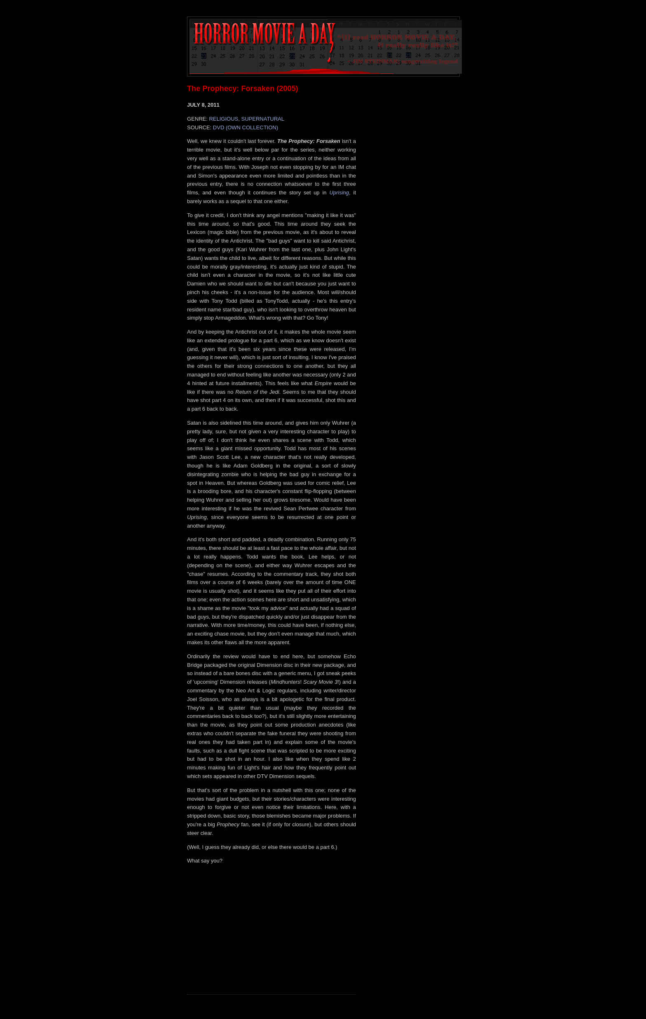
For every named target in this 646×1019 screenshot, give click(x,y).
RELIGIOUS (223, 119)
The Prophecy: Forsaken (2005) (242, 88)
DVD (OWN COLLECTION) (245, 127)
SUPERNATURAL (263, 119)
